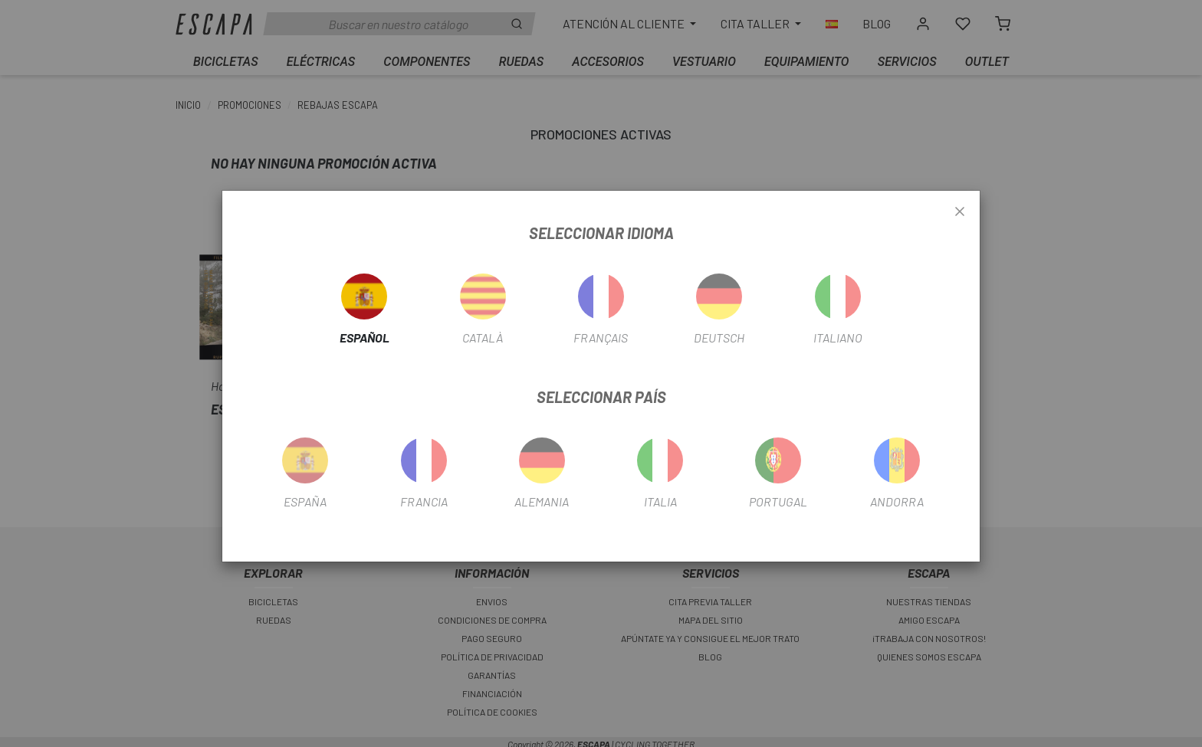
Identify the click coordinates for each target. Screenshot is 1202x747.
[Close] (959, 212)
